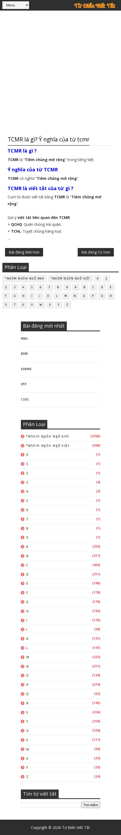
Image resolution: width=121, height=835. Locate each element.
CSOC (25, 399)
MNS (24, 338)
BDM (24, 353)
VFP (24, 384)
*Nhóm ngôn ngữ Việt (70, 278)
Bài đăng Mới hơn (24, 252)
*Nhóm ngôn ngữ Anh (24, 278)
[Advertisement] (60, 72)
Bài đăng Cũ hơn (95, 252)
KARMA (26, 368)
